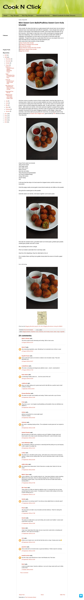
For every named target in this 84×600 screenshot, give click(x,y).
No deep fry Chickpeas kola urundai (29, 44)
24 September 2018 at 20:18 (28, 407)
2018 (6, 57)
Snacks (51, 331)
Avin (23, 538)
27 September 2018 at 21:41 (28, 533)
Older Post (62, 594)
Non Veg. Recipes (27, 15)
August (7, 65)
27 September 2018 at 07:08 (28, 482)
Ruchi (23, 564)
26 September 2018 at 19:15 (28, 448)
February (8, 109)
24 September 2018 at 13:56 (28, 397)
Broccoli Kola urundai (25, 46)
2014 (6, 120)
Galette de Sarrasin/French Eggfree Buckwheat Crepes (10, 69)
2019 (6, 55)
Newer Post (21, 594)
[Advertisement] (42, 584)
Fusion (37, 331)
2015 (6, 118)
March (7, 107)
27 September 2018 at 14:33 (28, 503)
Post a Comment (24, 572)
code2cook (24, 383)
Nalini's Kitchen (25, 338)
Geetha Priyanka (26, 432)
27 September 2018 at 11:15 (28, 494)
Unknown (24, 422)
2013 (6, 122)
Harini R (24, 347)
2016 (6, 115)
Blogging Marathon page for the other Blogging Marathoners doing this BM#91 (43, 326)
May (7, 105)
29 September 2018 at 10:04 (28, 550)
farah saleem (25, 374)
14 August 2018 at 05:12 (27, 351)
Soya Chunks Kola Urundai (27, 43)
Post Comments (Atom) (30, 597)
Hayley (23, 528)
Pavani (23, 507)
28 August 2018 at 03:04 (27, 378)
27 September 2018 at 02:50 (28, 459)
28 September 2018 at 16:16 (28, 542)
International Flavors (43, 15)
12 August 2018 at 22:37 (27, 342)
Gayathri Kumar (26, 355)
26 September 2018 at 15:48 (28, 427)
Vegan (58, 331)
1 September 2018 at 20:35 (28, 388)
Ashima (23, 412)
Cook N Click (22, 6)
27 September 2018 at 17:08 (28, 513)
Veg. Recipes (15, 15)
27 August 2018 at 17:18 (27, 370)
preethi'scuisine (26, 555)
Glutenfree (41, 331)
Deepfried (33, 331)
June (7, 103)
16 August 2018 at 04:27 (27, 361)
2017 (6, 113)
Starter (55, 331)
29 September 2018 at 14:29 (28, 559)
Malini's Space (25, 474)
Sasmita (24, 518)
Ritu (54, 113)
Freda (23, 402)
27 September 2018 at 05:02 (28, 469)
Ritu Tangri (24, 487)
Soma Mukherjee (26, 442)
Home (5, 15)
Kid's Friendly (46, 331)
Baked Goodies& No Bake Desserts (64, 15)
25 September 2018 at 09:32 (28, 417)
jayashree (24, 546)
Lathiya (23, 452)
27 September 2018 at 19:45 (28, 523)
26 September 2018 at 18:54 (28, 437)
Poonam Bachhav (26, 393)
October (8, 63)
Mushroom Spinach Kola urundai (28, 49)
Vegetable (62, 331)
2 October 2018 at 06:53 (27, 569)
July (7, 101)
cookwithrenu (25, 366)
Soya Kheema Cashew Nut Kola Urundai (30, 47)
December (8, 59)
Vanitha (23, 499)
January (8, 111)
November (8, 61)
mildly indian (25, 464)
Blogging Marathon (26, 331)
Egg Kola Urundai (24, 51)
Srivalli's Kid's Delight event (37, 113)
